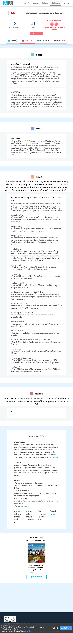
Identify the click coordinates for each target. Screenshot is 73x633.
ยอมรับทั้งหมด (65, 628)
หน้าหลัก (27, 3)
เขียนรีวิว (36, 3)
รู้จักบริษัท (27, 40)
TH (68, 3)
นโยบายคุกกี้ (26, 631)
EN (64, 3)
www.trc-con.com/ (53, 515)
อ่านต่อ (55, 457)
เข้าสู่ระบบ (45, 3)
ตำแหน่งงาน (43, 40)
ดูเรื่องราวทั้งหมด (36, 577)
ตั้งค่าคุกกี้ (55, 628)
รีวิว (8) (12, 40)
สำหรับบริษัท (56, 3)
